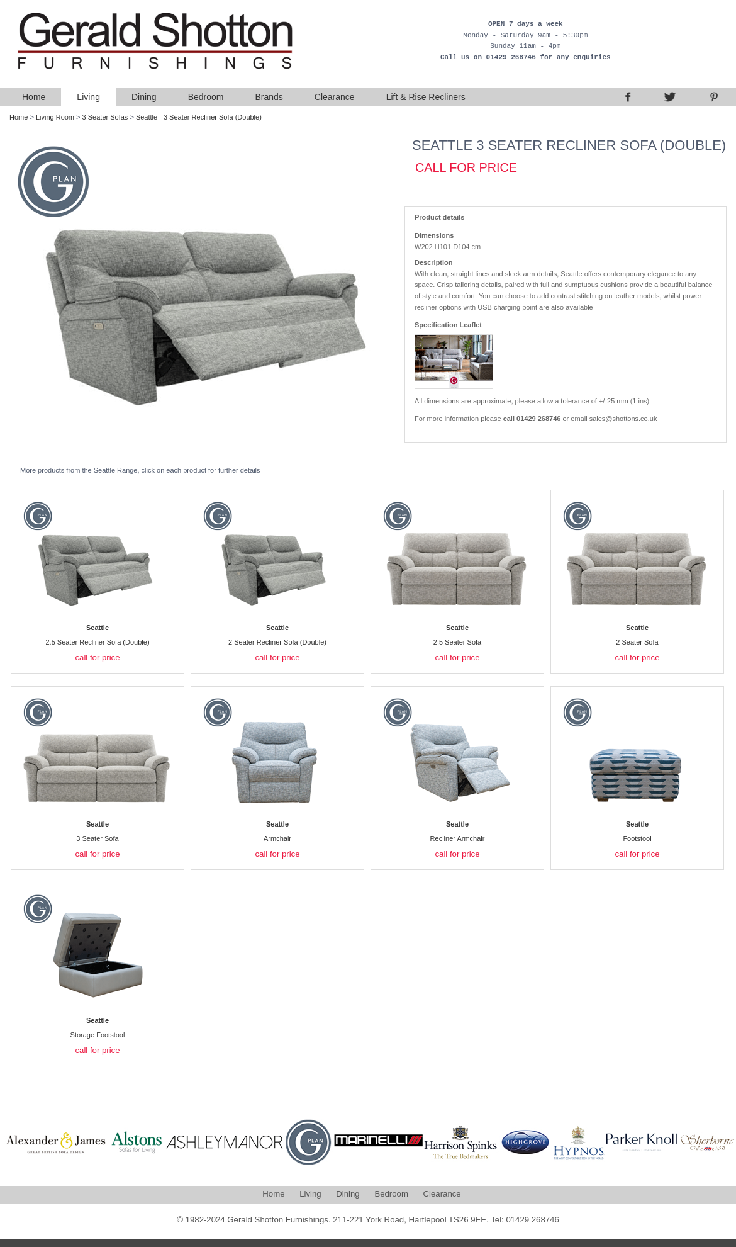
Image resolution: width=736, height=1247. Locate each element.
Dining (144, 97)
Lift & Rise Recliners (426, 97)
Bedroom (206, 97)
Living (88, 97)
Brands (268, 97)
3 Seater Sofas (105, 117)
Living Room (55, 117)
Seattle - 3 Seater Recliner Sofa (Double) (199, 117)
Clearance (335, 97)
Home (33, 97)
